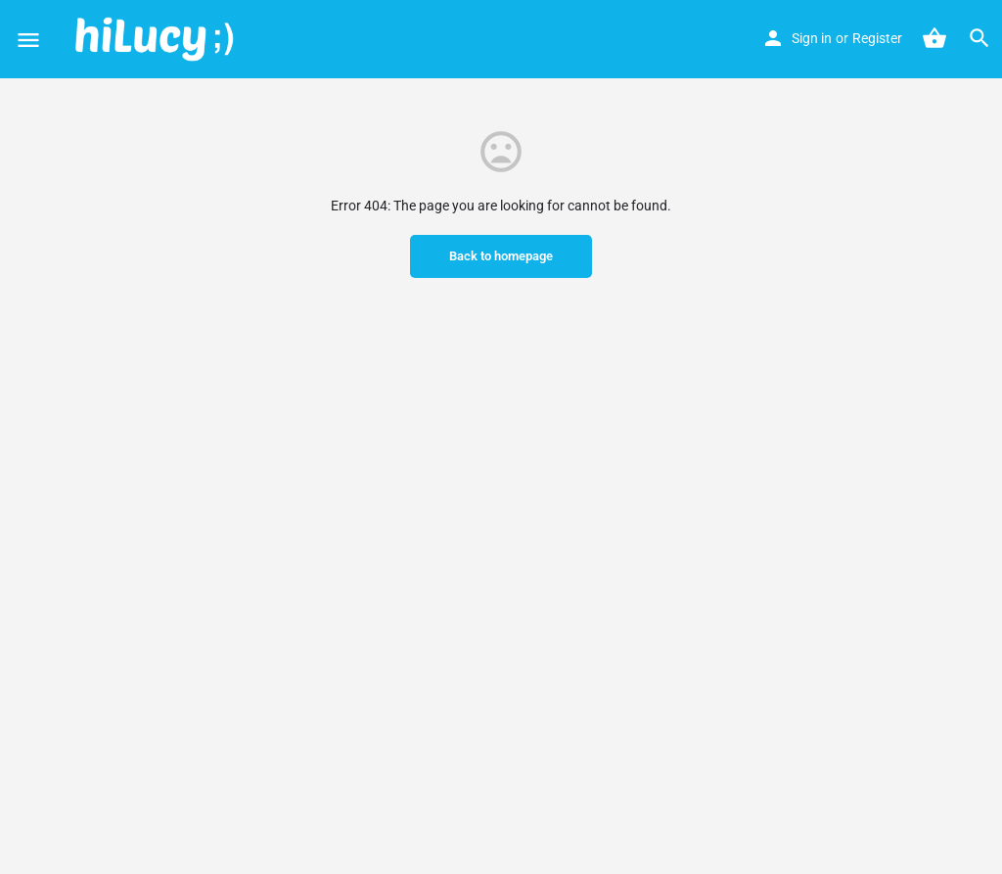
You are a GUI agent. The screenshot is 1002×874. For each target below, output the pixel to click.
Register (877, 38)
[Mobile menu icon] (28, 40)
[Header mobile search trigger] (979, 38)
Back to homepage (501, 256)
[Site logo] (157, 39)
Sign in (812, 38)
